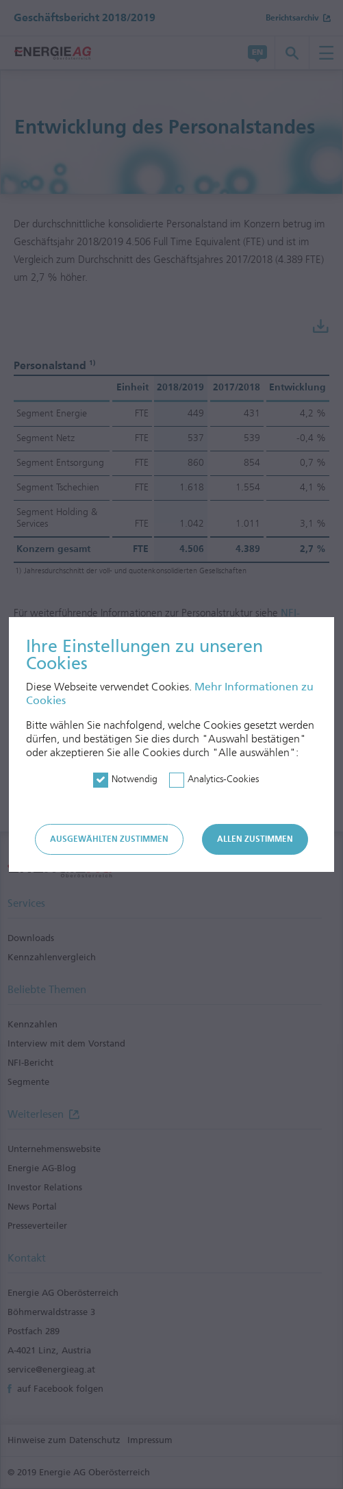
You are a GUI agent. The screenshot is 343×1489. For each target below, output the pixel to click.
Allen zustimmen (255, 839)
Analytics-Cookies (223, 779)
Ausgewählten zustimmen (109, 839)
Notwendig (134, 779)
